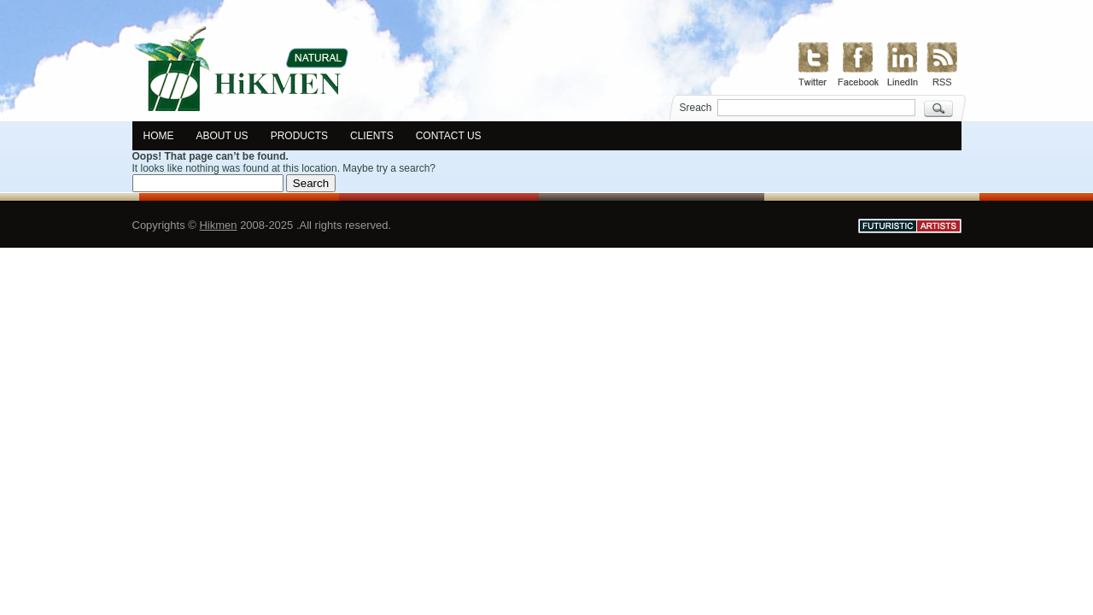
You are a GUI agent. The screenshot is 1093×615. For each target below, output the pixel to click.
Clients (372, 136)
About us (222, 136)
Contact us (449, 136)
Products (299, 136)
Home (158, 136)
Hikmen (218, 225)
